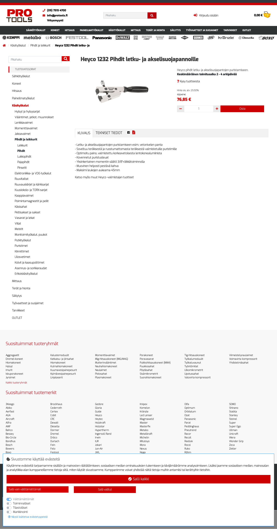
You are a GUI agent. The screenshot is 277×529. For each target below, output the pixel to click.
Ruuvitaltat (21, 179)
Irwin (98, 437)
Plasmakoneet (103, 377)
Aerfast (10, 411)
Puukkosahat (147, 366)
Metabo (144, 430)
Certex (54, 411)
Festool (54, 452)
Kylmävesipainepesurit (63, 374)
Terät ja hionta (155, 30)
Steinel (233, 419)
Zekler (232, 448)
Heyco (98, 415)
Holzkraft (100, 422)
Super (232, 422)
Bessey (10, 434)
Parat (187, 422)
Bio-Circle (11, 437)
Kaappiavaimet (24, 195)
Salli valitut (105, 489)
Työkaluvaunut (192, 362)
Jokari (98, 445)
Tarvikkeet (230, 30)
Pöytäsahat (146, 370)
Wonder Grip (236, 441)
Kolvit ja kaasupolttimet (29, 262)
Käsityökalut (117, 30)
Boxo (8, 452)
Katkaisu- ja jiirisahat (62, 359)
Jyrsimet (10, 377)
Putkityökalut (23, 240)
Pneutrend (190, 430)
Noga (143, 452)
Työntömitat (191, 366)
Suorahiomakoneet (150, 377)
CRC (52, 419)
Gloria (98, 408)
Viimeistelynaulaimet (241, 355)
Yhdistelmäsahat (238, 362)
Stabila (233, 411)
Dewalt (54, 422)
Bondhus (10, 441)
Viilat (18, 223)
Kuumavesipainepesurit (63, 370)
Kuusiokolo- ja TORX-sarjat (31, 190)
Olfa (186, 404)
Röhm (187, 452)
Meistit (19, 229)
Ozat (187, 415)
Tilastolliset (20, 508)
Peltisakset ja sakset (27, 212)
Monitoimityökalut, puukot (31, 235)
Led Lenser (146, 415)
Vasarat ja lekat (25, 218)
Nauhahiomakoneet (106, 366)
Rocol (187, 445)
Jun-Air (99, 448)
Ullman (233, 430)
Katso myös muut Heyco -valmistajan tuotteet (104, 177)
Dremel (54, 434)
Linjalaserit (56, 377)
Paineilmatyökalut (91, 30)
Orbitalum (190, 411)
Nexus (143, 448)
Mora (143, 445)
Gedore (99, 404)
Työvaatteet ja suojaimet (202, 30)
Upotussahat (191, 374)
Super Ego (235, 426)
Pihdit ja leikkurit (40, 45)
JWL (97, 452)
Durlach (54, 441)
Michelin (144, 437)
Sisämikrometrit (149, 374)
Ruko (187, 448)
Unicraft (233, 434)
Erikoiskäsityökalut (26, 274)
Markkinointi (20, 512)
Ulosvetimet (22, 257)
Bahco (9, 430)
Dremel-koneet (14, 359)
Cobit (53, 415)
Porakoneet (146, 355)
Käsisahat (21, 207)
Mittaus (136, 30)
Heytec (99, 419)
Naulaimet (101, 370)
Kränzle (144, 411)
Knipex (143, 404)
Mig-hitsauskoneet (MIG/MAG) (111, 359)
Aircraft (10, 419)
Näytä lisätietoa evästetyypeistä (28, 517)
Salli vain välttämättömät (25, 489)
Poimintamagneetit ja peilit (32, 201)
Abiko (9, 408)
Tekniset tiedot (109, 133)
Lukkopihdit (24, 156)
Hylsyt (9, 366)
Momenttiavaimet (26, 128)
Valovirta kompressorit (197, 377)
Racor (187, 434)
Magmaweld (147, 419)
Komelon (145, 408)
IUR (97, 441)
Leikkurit (22, 145)
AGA (8, 415)
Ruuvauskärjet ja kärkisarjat (32, 184)
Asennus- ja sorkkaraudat (31, 268)
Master (144, 422)
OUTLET (246, 30)
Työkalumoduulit (193, 359)
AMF (8, 426)
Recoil (187, 437)
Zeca (232, 445)
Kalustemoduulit (59, 355)
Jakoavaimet (23, 134)
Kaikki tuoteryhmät (16, 382)
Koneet (55, 30)
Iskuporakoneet (14, 374)
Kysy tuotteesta (188, 81)
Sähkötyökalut (35, 30)
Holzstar (100, 426)
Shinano (233, 408)
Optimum (189, 408)
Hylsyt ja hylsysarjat (27, 111)
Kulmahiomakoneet (61, 366)
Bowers (10, 448)
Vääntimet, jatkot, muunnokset (34, 117)
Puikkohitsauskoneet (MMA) (155, 362)
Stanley (233, 415)
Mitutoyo (144, 441)
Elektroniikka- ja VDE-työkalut (33, 173)
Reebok (188, 441)
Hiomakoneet (13, 362)
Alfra (8, 422)
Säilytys (175, 30)
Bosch (9, 445)
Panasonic (190, 419)
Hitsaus (70, 30)
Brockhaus (56, 404)
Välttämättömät (23, 499)
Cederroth (56, 408)
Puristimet (21, 246)
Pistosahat (101, 374)
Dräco (53, 437)
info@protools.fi (54, 15)
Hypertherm (102, 430)
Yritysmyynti (55, 20)
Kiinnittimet (22, 251)
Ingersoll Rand (103, 434)
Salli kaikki (138, 479)
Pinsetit (22, 168)
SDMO (232, 404)
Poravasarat (147, 359)
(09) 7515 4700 (53, 10)
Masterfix (145, 426)
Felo (52, 448)
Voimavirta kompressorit (243, 359)
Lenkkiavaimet (24, 123)
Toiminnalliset (21, 503)
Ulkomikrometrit (193, 370)
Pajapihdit (23, 162)
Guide (98, 411)
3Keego (10, 404)
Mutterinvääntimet (105, 362)
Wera (232, 437)
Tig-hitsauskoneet (194, 355)
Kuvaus (84, 133)
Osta (242, 109)
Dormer (54, 430)
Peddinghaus (191, 426)
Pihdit (21, 151)
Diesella (54, 426)
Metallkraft (146, 434)
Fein (52, 445)
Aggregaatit (12, 355)
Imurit (9, 370)
